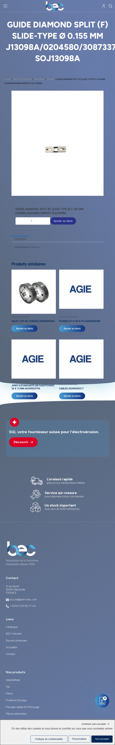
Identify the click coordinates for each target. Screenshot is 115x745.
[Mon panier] (102, 701)
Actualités (11, 647)
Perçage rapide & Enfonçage (22, 707)
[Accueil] (55, 6)
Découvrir (23, 442)
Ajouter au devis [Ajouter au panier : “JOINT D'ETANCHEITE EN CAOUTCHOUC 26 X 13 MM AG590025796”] (24, 395)
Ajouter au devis (63, 221)
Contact (10, 654)
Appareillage (13, 679)
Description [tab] (20, 238)
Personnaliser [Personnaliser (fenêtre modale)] (79, 739)
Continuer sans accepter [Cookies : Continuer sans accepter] (94, 724)
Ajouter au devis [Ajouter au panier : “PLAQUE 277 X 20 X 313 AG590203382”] (72, 328)
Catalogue (12, 626)
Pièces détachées (16, 713)
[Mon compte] (104, 6)
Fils (8, 686)
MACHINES (39, 79)
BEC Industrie (14, 633)
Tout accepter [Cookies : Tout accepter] (102, 739)
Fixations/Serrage (16, 700)
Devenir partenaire (16, 640)
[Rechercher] (111, 6)
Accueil (7, 79)
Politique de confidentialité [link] (49, 739)
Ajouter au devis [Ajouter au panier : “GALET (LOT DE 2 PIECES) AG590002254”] (24, 328)
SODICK (50, 79)
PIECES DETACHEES (22, 79)
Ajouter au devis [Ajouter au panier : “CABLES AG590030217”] (72, 395)
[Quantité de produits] (33, 221)
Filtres (9, 693)
